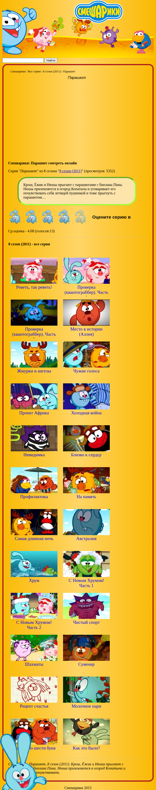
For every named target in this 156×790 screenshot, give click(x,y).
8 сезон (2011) (70, 171)
